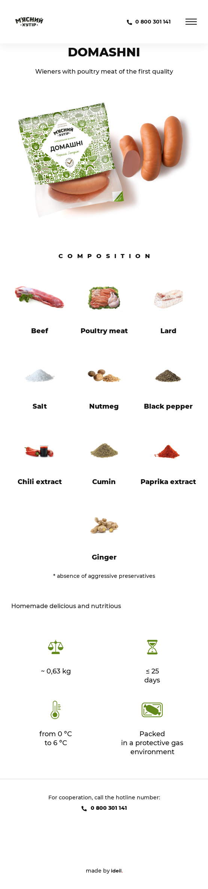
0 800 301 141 (153, 21)
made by (104, 870)
